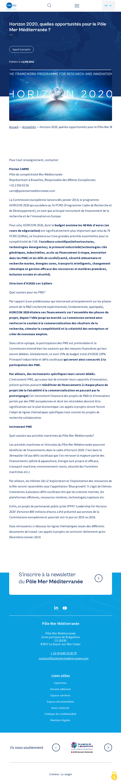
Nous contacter (60, 708)
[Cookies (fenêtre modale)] (114, 776)
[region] (60, 127)
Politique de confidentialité (60, 714)
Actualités (29, 127)
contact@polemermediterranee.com (63, 658)
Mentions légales (60, 720)
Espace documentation (60, 701)
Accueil (14, 127)
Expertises (60, 683)
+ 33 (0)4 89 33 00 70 (64, 653)
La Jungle (66, 774)
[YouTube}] (65, 608)
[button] (77, 6)
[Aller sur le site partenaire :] (82, 747)
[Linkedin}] (56, 608)
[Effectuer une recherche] (49, 6)
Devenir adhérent (60, 689)
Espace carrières (60, 695)
